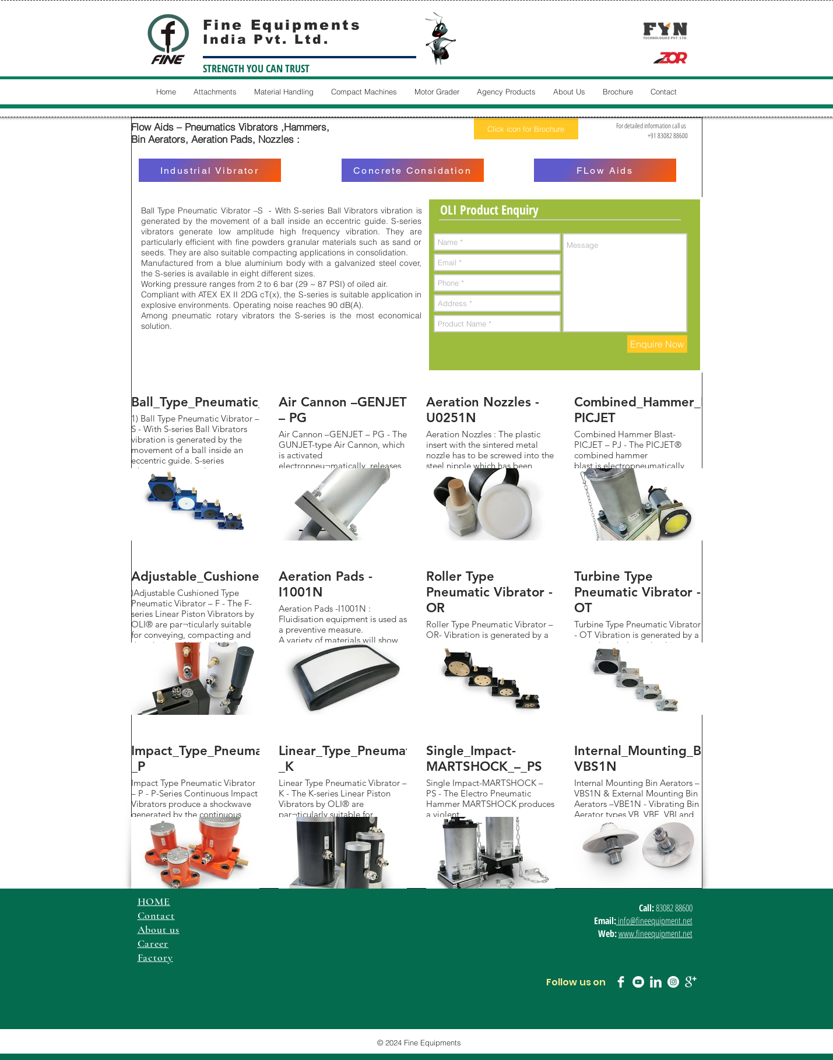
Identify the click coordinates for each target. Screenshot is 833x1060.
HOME (154, 901)
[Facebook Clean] (621, 982)
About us (159, 929)
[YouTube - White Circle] (638, 982)
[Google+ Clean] (691, 982)
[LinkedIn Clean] (656, 982)
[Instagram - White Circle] (673, 982)
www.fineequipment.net (655, 933)
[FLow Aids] (605, 170)
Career (153, 943)
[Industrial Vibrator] (210, 170)
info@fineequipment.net (654, 920)
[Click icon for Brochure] (526, 128)
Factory (155, 957)
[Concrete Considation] (413, 170)
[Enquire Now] (657, 344)
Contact (156, 915)
